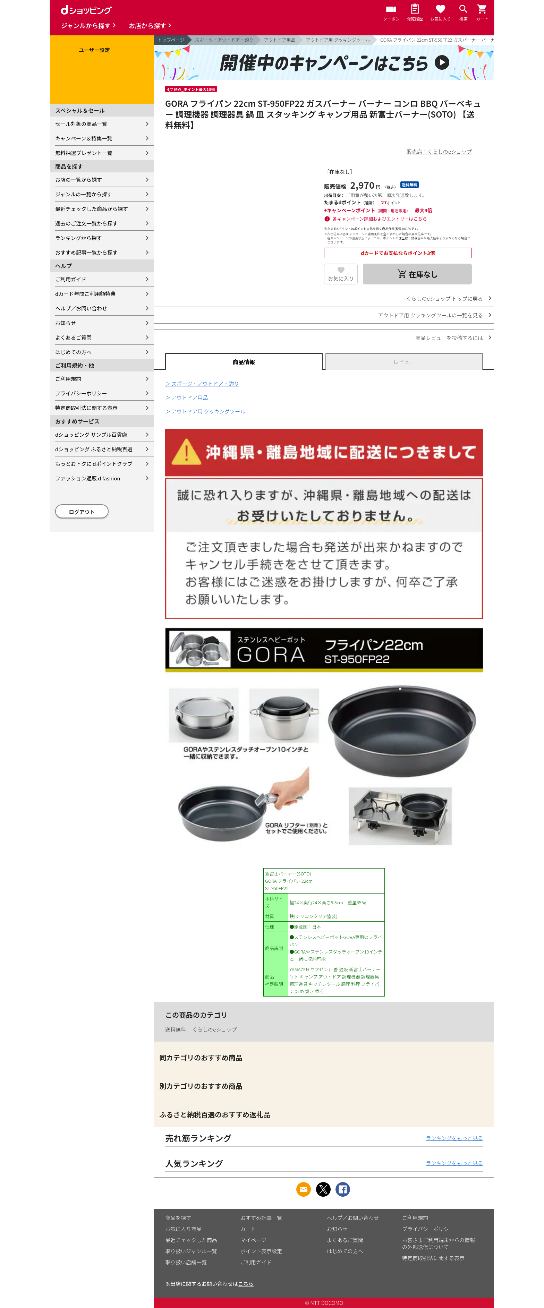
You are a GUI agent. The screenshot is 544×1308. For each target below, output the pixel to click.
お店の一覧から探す (78, 179)
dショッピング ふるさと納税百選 (94, 449)
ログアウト (82, 511)
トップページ (171, 39)
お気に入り (341, 278)
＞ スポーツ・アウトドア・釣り (202, 383)
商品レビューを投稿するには (449, 337)
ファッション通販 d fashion (87, 478)
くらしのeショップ (214, 1029)
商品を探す (178, 1217)
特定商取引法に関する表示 (86, 407)
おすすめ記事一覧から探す (86, 252)
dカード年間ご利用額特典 (85, 293)
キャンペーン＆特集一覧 (83, 138)
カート (248, 1228)
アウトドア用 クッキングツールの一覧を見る (430, 315)
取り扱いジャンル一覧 (191, 1251)
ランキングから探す (78, 237)
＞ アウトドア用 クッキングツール (205, 411)
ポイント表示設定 (261, 1251)
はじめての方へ (73, 352)
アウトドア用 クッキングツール (338, 39)
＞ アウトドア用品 (186, 397)
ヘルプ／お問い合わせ (81, 308)
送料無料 (175, 1029)
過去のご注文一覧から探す (86, 223)
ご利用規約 (68, 378)
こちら (246, 1283)
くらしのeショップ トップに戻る (444, 298)
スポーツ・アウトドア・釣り (224, 39)
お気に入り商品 (183, 1228)
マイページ (253, 1239)
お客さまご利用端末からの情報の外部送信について (438, 1243)
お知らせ (65, 322)
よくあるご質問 (73, 337)
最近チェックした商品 (191, 1239)
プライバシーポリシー (81, 393)
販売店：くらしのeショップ (439, 151)
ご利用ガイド (70, 279)
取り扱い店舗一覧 (186, 1262)
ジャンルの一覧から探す (83, 194)
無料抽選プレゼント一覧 (83, 152)
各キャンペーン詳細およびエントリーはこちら (380, 218)
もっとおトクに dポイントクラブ (94, 463)
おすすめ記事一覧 (261, 1217)
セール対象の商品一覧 (81, 123)
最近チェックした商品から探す (91, 208)
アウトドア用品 (280, 39)
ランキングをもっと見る (454, 1138)
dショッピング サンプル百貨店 (91, 434)
